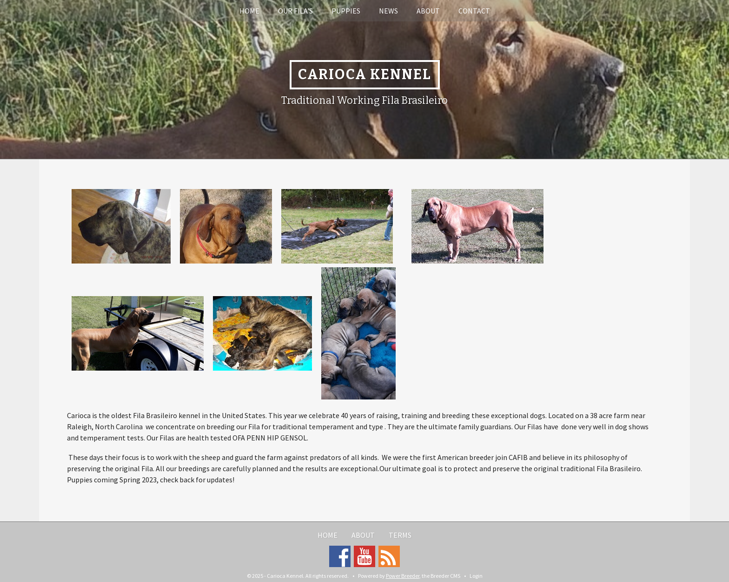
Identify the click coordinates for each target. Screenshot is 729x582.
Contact (474, 10)
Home (249, 10)
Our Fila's (295, 10)
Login (476, 575)
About (428, 10)
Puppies (345, 10)
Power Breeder (402, 575)
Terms (400, 535)
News (388, 10)
